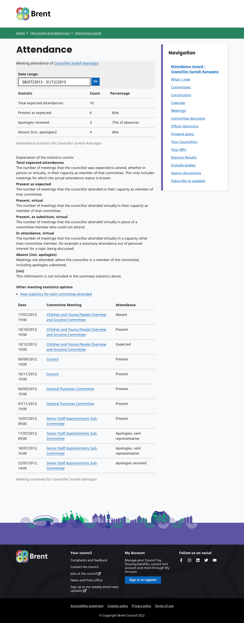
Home (20, 33)
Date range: (28, 74)
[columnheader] (30, 305)
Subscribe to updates (188, 180)
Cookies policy (117, 606)
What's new (180, 79)
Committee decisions (188, 118)
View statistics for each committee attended (56, 294)
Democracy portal (88, 33)
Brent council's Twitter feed (206, 560)
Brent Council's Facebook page (181, 560)
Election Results (184, 157)
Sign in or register (143, 580)
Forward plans (182, 134)
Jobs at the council (86, 573)
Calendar (178, 102)
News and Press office (87, 580)
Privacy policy (141, 606)
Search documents (186, 173)
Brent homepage (32, 556)
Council (53, 359)
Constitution (181, 95)
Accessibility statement (87, 606)
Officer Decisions (184, 126)
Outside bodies (183, 165)
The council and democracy (50, 33)
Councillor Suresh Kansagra (76, 63)
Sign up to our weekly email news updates (95, 589)
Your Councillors (184, 141)
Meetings (178, 110)
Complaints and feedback (89, 560)
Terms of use (164, 606)
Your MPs (178, 149)
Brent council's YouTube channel (215, 560)
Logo (33, 14)
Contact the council (84, 567)
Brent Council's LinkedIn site (198, 560)
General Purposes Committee (70, 388)
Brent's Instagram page (189, 560)
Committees (181, 87)
